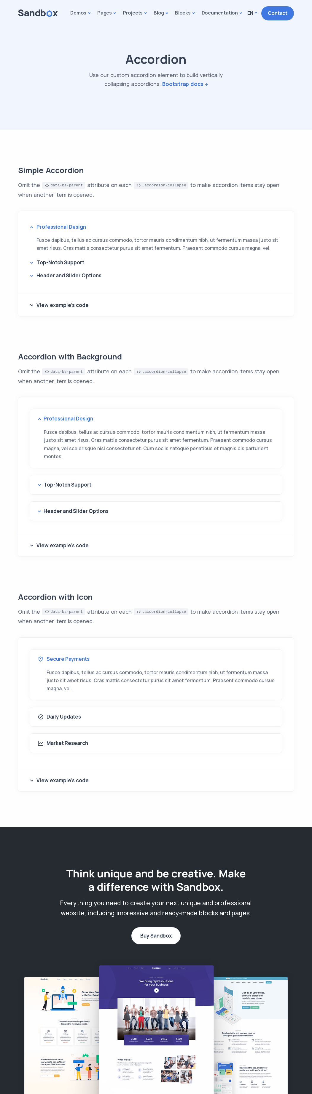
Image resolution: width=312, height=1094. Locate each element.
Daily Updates (59, 717)
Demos (78, 12)
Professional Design (61, 226)
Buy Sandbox (156, 935)
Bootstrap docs (182, 83)
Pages (104, 12)
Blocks (183, 12)
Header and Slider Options (68, 275)
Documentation (220, 12)
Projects (133, 12)
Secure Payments (64, 659)
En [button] (250, 13)
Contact (277, 13)
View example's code (62, 305)
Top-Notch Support (60, 262)
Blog (159, 12)
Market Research (63, 743)
